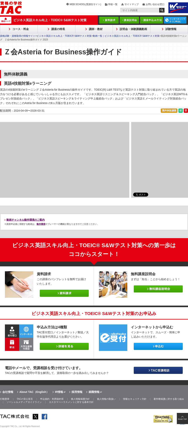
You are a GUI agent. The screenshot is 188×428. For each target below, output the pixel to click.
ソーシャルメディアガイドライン (24, 402)
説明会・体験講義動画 (133, 29)
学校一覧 (113, 4)
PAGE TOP (182, 419)
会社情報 (7, 391)
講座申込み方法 (152, 20)
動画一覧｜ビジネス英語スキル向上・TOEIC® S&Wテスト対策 (126, 36)
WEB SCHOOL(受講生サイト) (85, 4)
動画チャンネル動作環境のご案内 (25, 219)
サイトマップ (132, 4)
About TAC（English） (34, 391)
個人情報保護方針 (80, 399)
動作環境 (41, 224)
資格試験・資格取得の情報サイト (17, 36)
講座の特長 (58, 29)
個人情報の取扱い (106, 399)
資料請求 (110, 20)
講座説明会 (130, 20)
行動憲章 (4, 399)
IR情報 (59, 391)
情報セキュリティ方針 (134, 399)
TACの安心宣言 (25, 399)
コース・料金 (20, 29)
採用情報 (76, 391)
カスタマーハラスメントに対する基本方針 (71, 402)
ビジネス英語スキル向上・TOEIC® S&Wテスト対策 (50, 20)
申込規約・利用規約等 (52, 399)
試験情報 (170, 29)
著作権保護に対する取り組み (169, 399)
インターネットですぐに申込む (177, 20)
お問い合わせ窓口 (155, 4)
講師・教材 (96, 29)
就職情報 (94, 391)
